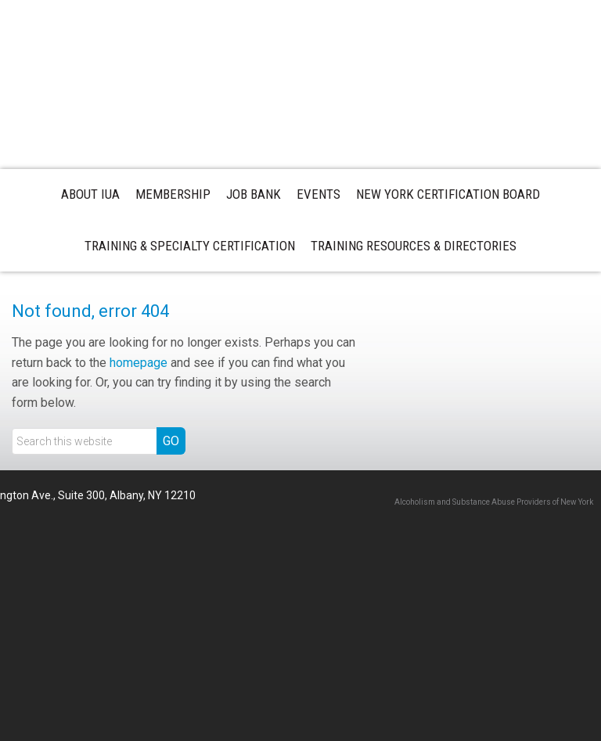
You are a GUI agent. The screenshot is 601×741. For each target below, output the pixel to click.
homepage (138, 362)
